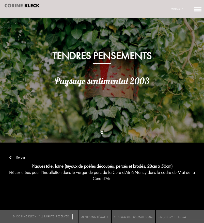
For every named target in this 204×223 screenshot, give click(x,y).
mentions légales (95, 217)
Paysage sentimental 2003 (102, 81)
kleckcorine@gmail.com (133, 217)
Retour (17, 157)
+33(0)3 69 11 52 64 (172, 217)
